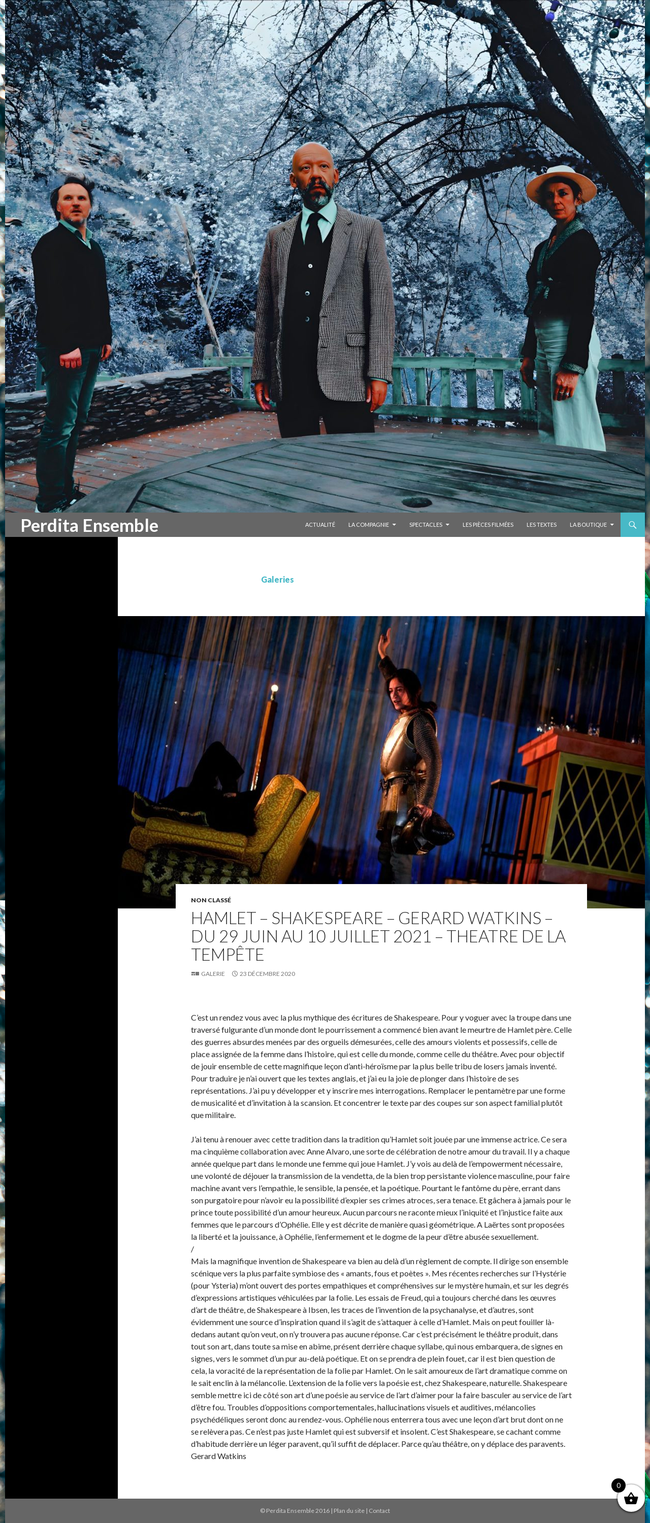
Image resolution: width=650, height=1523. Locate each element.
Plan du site (349, 1510)
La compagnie (368, 524)
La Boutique (588, 524)
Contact (379, 1510)
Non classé (211, 900)
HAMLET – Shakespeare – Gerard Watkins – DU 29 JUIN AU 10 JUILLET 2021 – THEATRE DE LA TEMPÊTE (378, 935)
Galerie (213, 973)
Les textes (542, 524)
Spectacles (425, 524)
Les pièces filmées (488, 524)
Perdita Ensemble (89, 524)
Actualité (320, 524)
